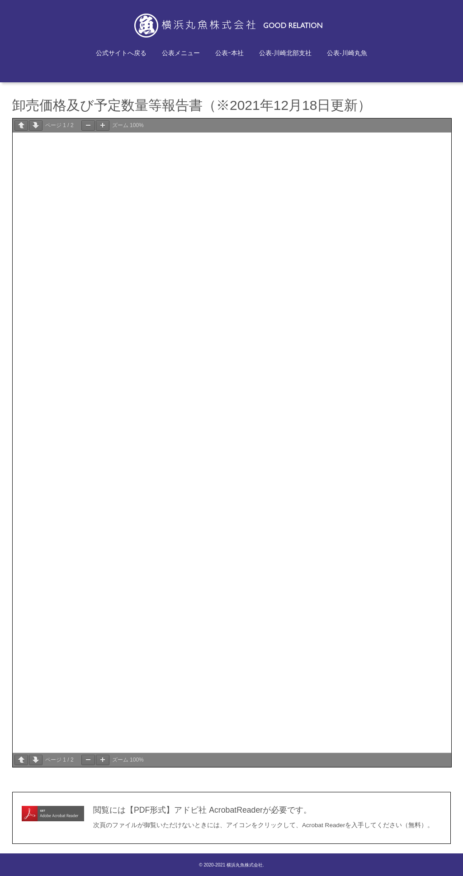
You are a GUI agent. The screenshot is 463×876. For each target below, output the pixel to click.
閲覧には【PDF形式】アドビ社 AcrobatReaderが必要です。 (202, 809)
